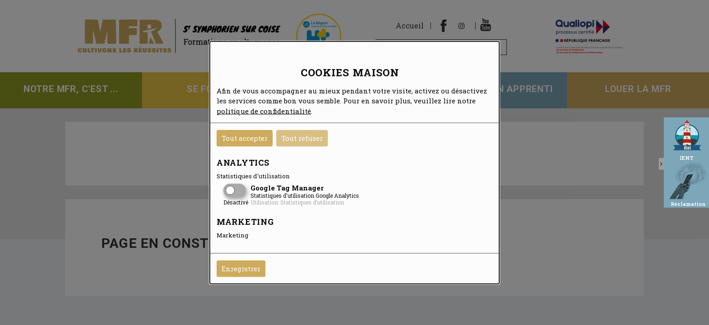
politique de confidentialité (264, 110)
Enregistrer (241, 268)
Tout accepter (245, 138)
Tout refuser (302, 138)
